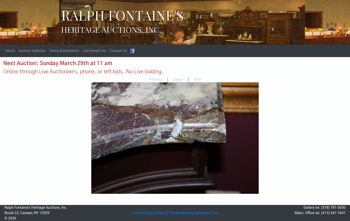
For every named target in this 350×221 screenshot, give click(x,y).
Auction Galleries (32, 51)
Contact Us (118, 51)
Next (197, 79)
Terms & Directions (64, 51)
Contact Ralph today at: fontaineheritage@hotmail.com (175, 213)
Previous (156, 79)
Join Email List (94, 51)
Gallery (178, 79)
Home (10, 51)
